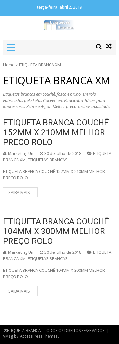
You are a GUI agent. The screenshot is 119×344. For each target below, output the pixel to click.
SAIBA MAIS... (20, 192)
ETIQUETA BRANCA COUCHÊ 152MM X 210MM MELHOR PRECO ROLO (56, 132)
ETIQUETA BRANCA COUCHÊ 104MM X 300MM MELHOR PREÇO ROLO (56, 231)
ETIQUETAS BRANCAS (48, 159)
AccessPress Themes (38, 336)
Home (9, 64)
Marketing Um (21, 153)
